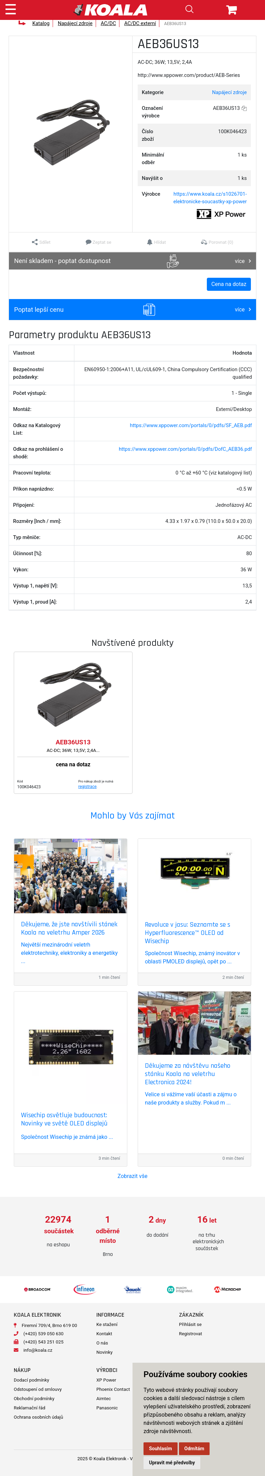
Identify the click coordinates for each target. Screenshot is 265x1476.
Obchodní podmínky (34, 1398)
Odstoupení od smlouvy (38, 1389)
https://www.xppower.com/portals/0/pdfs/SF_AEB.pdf (191, 425)
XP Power (106, 1380)
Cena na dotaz (228, 284)
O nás (102, 1343)
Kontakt (104, 1333)
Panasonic (107, 1407)
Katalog (41, 23)
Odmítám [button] (194, 1448)
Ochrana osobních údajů (38, 1417)
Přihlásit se (190, 1324)
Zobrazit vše (133, 1176)
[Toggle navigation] (10, 8)
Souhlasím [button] (160, 1448)
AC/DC (108, 23)
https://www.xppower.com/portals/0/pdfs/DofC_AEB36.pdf (185, 449)
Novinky (104, 1352)
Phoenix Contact (113, 1389)
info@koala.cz (37, 1350)
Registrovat (190, 1333)
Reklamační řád (29, 1407)
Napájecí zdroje (75, 23)
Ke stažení (106, 1324)
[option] (58, 1231)
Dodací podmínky (31, 1380)
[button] (41, 242)
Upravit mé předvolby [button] (172, 1462)
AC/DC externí (140, 23)
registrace (87, 786)
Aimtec (103, 1398)
